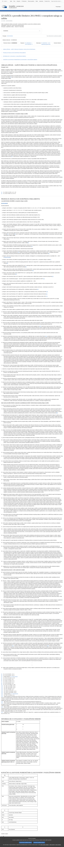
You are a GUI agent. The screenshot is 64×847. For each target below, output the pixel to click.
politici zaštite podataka (44, 845)
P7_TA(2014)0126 (14, 693)
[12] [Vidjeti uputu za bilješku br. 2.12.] (2, 688)
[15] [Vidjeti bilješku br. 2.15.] (47, 291)
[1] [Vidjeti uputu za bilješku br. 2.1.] (1, 674)
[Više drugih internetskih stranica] (56, 1)
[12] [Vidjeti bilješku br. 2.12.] (52, 276)
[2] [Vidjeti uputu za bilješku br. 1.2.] (1, 193)
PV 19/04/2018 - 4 (28, 42)
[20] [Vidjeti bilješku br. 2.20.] (57, 412)
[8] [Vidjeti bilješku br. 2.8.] (7, 263)
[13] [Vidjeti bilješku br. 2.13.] (43, 278)
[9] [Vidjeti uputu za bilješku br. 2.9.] (1, 684)
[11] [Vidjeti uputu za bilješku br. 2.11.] (2, 687)
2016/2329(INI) (10, 35)
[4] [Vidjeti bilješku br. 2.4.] (31, 246)
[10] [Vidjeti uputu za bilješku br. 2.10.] (2, 685)
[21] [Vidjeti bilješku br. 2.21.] (13, 645)
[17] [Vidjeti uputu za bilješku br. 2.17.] (2, 695)
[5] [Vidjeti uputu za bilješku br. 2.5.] (1, 679)
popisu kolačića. (58, 845)
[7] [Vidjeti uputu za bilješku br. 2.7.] (1, 681)
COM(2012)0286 (7, 257)
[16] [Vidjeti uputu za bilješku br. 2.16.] (2, 693)
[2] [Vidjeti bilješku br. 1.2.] (11, 156)
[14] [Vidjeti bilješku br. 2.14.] (37, 289)
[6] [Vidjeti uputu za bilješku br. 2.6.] (1, 680)
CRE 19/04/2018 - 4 (29, 44)
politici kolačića (52, 845)
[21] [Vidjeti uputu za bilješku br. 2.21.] (2, 706)
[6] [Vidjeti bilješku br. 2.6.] (48, 253)
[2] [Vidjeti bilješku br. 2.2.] (15, 234)
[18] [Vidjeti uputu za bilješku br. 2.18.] (2, 696)
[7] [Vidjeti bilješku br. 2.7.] (50, 259)
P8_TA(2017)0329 (13, 676)
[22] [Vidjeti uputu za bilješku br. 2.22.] (2, 712)
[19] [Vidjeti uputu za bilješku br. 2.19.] (2, 701)
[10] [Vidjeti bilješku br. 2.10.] (33, 270)
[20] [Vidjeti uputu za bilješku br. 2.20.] (2, 703)
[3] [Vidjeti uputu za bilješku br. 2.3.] (1, 676)
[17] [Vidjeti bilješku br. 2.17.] (46, 296)
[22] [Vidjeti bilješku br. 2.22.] (48, 645)
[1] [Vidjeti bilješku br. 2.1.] (7, 234)
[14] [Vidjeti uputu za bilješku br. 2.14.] (2, 691)
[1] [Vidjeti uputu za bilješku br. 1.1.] (1, 192)
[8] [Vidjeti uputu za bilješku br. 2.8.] (1, 683)
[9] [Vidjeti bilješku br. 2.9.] (25, 266)
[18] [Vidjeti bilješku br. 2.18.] (40, 326)
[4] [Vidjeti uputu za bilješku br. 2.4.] (1, 678)
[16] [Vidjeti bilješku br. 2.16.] (46, 293)
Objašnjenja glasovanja (45, 44)
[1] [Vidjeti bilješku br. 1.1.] (10, 77)
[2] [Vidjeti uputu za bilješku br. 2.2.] (1, 675)
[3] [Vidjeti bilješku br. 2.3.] (28, 242)
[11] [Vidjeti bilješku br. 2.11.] (16, 274)
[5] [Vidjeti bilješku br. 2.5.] (18, 252)
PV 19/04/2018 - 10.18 (45, 42)
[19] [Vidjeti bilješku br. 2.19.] (46, 336)
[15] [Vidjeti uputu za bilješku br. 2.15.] (2, 692)
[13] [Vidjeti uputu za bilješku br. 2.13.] (2, 689)
